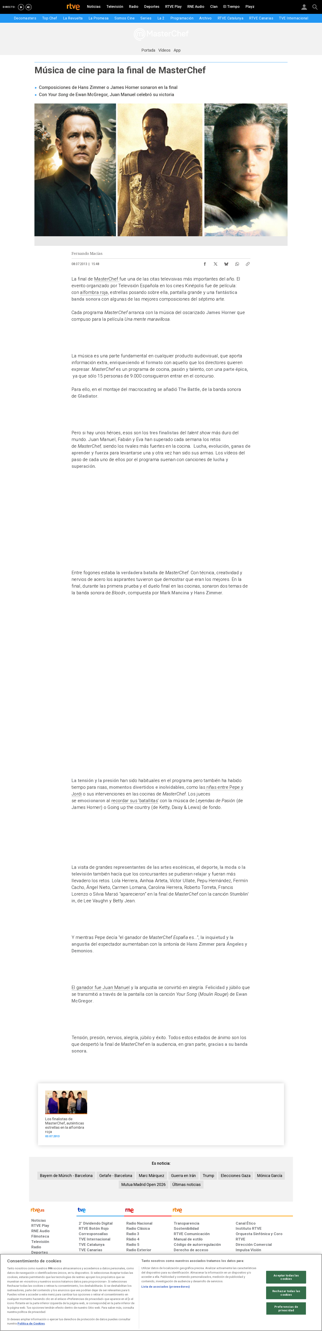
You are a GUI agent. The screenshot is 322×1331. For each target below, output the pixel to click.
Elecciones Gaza (235, 1175)
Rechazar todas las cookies (286, 1292)
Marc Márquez (151, 1175)
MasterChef (106, 279)
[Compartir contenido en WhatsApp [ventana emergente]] (237, 263)
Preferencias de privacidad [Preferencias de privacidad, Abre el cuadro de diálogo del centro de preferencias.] (286, 1308)
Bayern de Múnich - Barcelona (66, 1175)
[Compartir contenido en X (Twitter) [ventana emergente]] (215, 263)
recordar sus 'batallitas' (135, 800)
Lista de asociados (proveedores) (165, 1286)
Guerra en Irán (183, 1175)
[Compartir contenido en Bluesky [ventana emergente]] (226, 263)
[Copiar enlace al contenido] (247, 263)
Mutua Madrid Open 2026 (143, 1184)
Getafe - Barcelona (115, 1175)
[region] (161, 1292)
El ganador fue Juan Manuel (101, 987)
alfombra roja (94, 292)
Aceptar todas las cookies (286, 1277)
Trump (208, 1175)
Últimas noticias (186, 1184)
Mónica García (269, 1175)
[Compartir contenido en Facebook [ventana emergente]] (204, 263)
